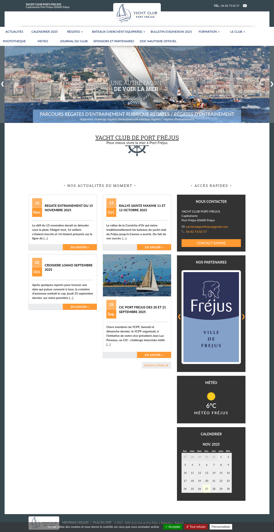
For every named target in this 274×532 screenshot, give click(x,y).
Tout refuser (196, 526)
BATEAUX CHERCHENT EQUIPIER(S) (118, 31)
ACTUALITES (14, 31)
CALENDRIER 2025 (44, 31)
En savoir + (80, 247)
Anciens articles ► (156, 365)
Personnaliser (221, 526)
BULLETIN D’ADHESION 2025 (171, 31)
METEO (43, 41)
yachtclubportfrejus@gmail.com (205, 226)
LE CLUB (237, 31)
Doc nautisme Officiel (158, 41)
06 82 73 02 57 (194, 231)
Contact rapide (211, 243)
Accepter (172, 526)
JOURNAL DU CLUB (74, 41)
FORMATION (209, 31)
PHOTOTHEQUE (14, 41)
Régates (75, 31)
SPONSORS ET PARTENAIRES (113, 41)
